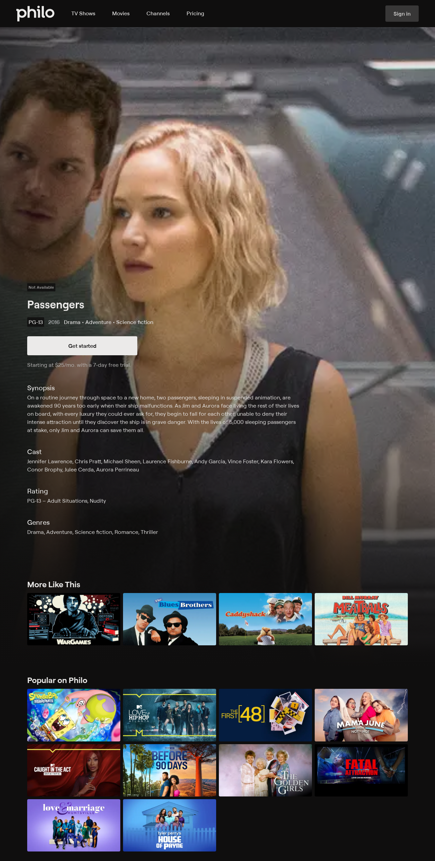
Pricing (195, 13)
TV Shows (83, 13)
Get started (82, 345)
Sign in (402, 13)
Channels (158, 13)
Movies (120, 13)
